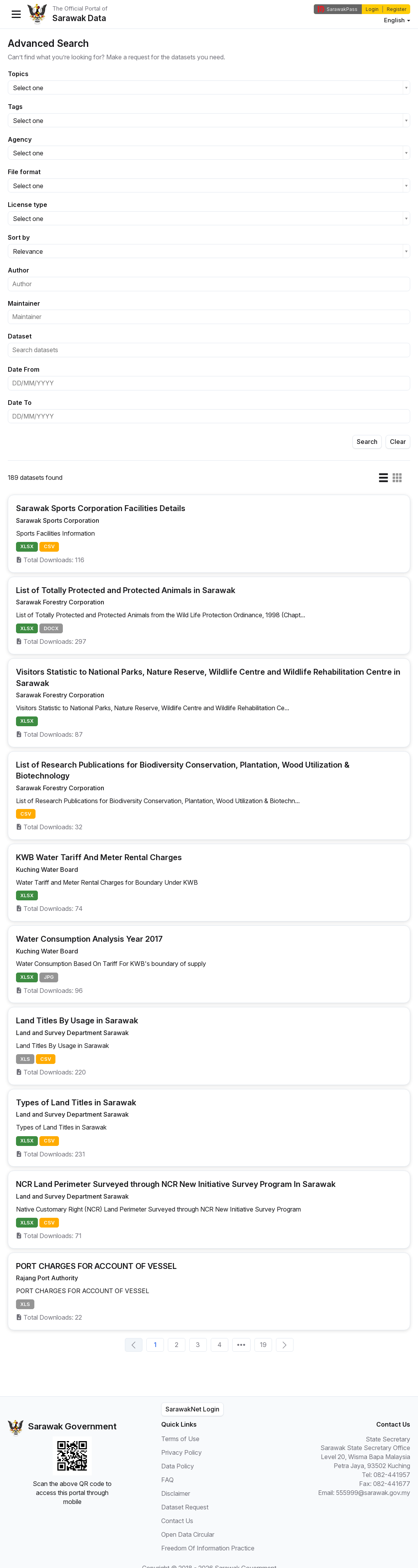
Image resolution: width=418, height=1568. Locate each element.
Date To (20, 402)
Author (18, 270)
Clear (398, 441)
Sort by (19, 237)
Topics (18, 74)
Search (367, 441)
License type (27, 204)
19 (263, 1345)
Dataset (20, 336)
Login (372, 9)
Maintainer (24, 303)
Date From (23, 369)
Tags (15, 106)
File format (24, 172)
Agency (20, 139)
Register (396, 9)
